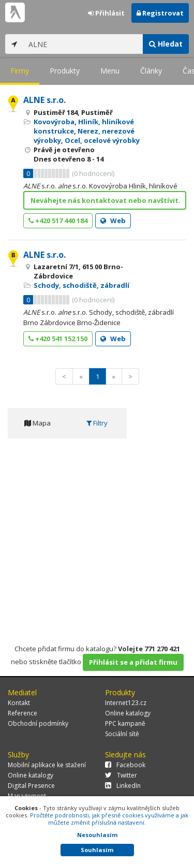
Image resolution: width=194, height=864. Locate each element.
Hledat (166, 44)
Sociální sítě (122, 733)
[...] (83, 44)
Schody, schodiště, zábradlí (81, 285)
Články (151, 71)
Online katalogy (128, 713)
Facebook (125, 764)
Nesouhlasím (97, 835)
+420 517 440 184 (57, 220)
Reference (22, 713)
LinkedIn (123, 785)
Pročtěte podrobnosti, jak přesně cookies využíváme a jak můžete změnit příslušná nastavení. (109, 818)
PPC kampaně (125, 723)
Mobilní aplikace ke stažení (47, 764)
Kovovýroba (54, 121)
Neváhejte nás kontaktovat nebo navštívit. (106, 200)
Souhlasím (97, 850)
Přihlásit (106, 13)
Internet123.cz (125, 702)
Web (113, 220)
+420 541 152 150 (57, 338)
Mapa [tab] (37, 423)
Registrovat (160, 13)
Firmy (19, 71)
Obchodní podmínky (38, 723)
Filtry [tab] (97, 423)
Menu (110, 71)
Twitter (121, 775)
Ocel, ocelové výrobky (102, 140)
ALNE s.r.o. (44, 100)
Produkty (65, 71)
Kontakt (19, 702)
